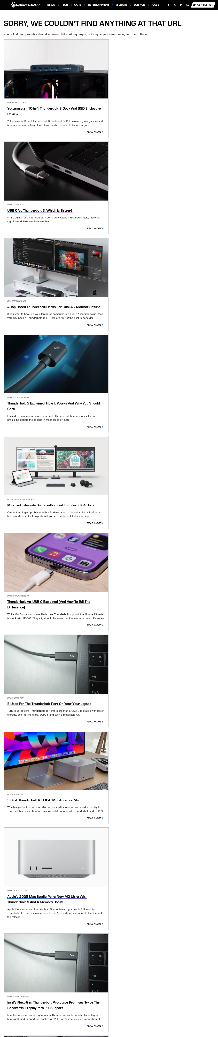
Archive (102, 986)
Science (139, 4)
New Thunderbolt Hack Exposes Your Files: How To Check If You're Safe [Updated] (180, 559)
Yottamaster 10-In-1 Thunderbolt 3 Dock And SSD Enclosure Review (36, 93)
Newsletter (203, 4)
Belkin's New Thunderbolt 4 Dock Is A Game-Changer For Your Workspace (107, 465)
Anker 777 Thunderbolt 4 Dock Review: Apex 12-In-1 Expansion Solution (178, 365)
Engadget (86, 1007)
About (87, 986)
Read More (57, 120)
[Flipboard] (181, 5)
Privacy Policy (124, 986)
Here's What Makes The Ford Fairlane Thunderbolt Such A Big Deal (36, 465)
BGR (121, 1007)
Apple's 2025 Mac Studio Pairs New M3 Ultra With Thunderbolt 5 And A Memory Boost (178, 271)
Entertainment (98, 4)
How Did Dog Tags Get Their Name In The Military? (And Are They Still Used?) (35, 837)
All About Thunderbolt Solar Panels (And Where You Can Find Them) (36, 559)
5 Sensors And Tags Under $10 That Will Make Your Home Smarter (35, 743)
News (51, 4)
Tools (155, 4)
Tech (64, 4)
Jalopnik (100, 1007)
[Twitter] (174, 5)
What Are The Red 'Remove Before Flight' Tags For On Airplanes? (174, 927)
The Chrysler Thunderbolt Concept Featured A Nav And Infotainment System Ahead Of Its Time (37, 653)
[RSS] (187, 5)
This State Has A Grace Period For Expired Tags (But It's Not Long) (105, 743)
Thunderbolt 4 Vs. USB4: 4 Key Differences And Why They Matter (177, 465)
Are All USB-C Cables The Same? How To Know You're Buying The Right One (107, 653)
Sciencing (132, 1007)
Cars (77, 4)
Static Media (92, 992)
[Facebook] (168, 5)
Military (121, 4)
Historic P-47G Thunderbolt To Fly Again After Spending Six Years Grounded (108, 927)
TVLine (111, 1007)
